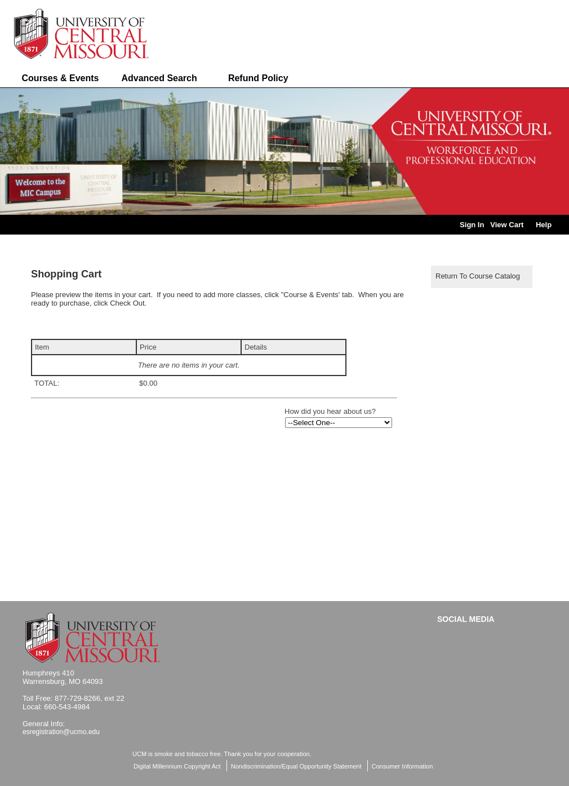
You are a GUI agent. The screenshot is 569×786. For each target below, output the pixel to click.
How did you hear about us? (330, 411)
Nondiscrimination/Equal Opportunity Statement (296, 766)
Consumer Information (402, 766)
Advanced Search (159, 78)
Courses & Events (60, 78)
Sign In (472, 224)
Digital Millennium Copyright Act (177, 766)
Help (544, 224)
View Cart (506, 224)
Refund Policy (258, 78)
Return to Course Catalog (477, 276)
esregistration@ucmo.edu (61, 732)
